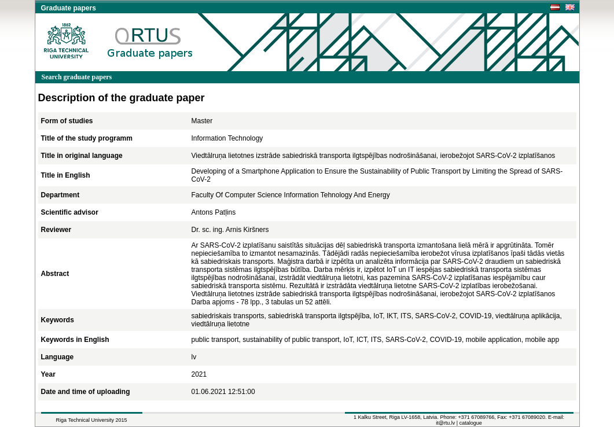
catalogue (470, 423)
